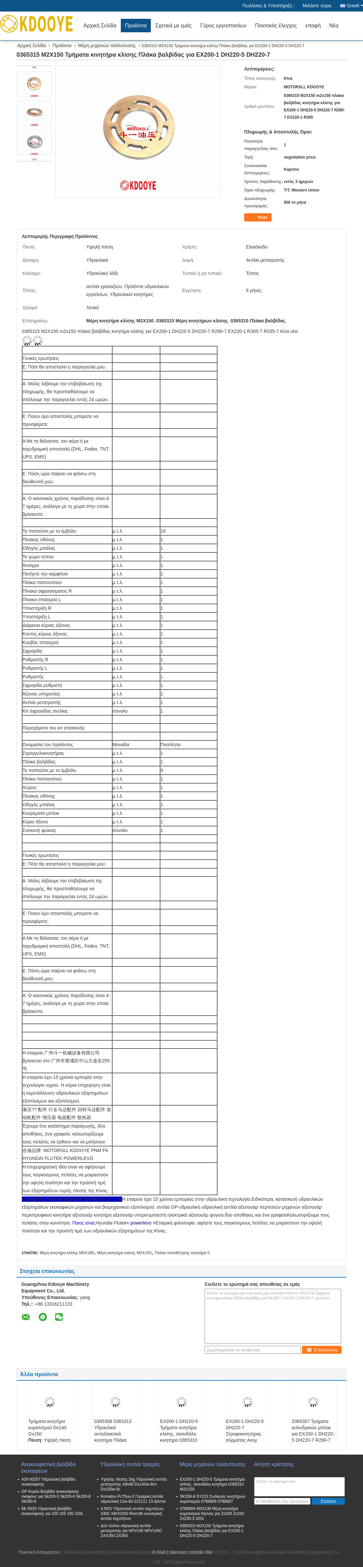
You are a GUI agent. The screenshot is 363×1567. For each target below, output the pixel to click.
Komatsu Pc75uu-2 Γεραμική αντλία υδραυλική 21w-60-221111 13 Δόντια (133, 1499)
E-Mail (159, 1552)
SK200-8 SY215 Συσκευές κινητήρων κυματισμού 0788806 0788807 (212, 1499)
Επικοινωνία (322, 1349)
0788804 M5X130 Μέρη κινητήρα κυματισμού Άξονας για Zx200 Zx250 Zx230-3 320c (212, 1513)
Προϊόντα (136, 25)
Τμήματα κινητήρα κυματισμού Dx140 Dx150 (47, 1427)
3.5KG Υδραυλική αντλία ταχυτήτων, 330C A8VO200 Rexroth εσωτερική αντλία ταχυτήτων (132, 1513)
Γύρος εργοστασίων (223, 25)
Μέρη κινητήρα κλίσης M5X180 (67, 1253)
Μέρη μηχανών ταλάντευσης (107, 45)
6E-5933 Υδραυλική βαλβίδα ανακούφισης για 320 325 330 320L (52, 1511)
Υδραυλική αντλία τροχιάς (130, 1464)
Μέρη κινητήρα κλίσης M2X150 (124, 1253)
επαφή (312, 25)
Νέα (334, 25)
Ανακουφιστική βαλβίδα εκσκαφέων (48, 1468)
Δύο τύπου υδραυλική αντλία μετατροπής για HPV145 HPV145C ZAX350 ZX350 (131, 1530)
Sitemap (177, 1552)
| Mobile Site (200, 1552)
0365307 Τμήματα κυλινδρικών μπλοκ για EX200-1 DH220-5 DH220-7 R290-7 (313, 1431)
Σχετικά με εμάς (173, 25)
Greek (355, 5)
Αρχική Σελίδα (99, 25)
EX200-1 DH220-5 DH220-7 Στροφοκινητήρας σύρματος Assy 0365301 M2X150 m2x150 (245, 1437)
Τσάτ (258, 217)
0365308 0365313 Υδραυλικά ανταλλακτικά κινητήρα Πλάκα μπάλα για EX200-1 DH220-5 (114, 1437)
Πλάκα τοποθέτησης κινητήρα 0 (182, 1253)
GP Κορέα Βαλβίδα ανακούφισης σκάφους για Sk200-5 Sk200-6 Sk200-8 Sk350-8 (56, 1496)
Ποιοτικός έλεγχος (276, 25)
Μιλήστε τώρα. (317, 5)
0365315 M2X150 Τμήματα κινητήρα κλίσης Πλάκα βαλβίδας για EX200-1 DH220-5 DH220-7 (212, 1530)
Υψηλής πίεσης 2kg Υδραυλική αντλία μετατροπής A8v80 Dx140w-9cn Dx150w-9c (134, 1484)
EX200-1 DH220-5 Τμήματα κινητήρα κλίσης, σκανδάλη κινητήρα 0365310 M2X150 (179, 1434)
